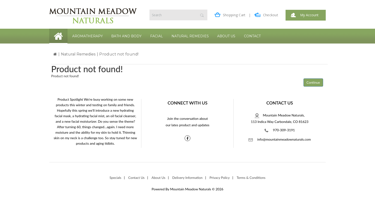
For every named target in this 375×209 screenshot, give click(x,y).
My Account (305, 15)
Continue (313, 82)
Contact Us (136, 178)
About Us (226, 36)
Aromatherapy (87, 36)
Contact (252, 36)
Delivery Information (187, 178)
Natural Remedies (190, 36)
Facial (156, 36)
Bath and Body (126, 36)
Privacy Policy (220, 178)
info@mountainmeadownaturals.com (279, 139)
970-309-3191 (280, 130)
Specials (115, 178)
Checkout (266, 15)
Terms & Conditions (251, 178)
